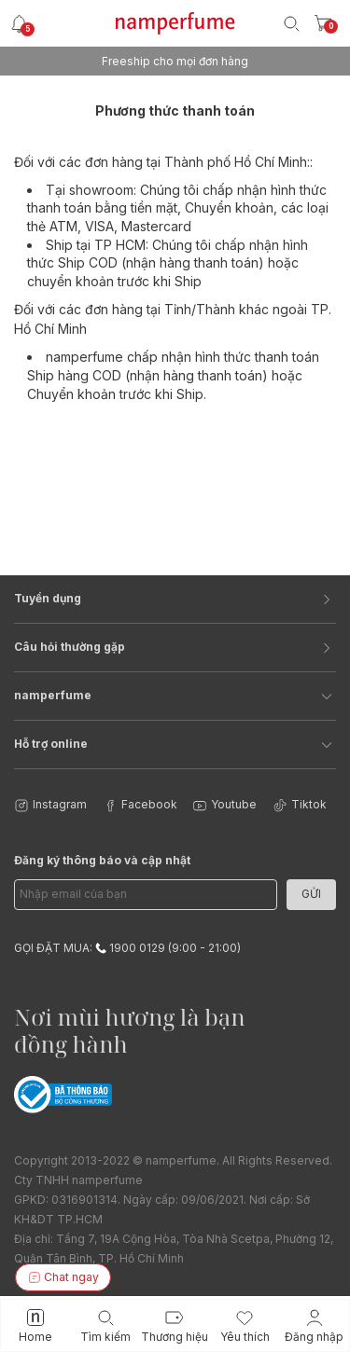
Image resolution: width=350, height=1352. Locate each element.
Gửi (311, 894)
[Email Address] (145, 894)
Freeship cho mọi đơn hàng (175, 61)
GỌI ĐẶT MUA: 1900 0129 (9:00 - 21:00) (127, 948)
